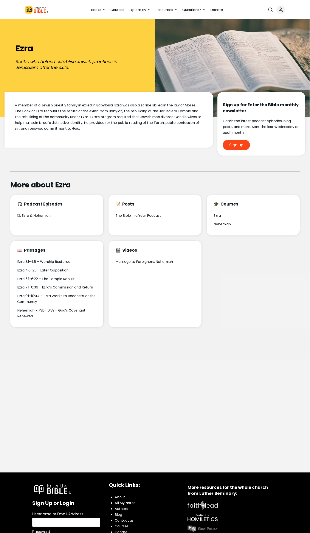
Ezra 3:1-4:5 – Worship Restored (43, 261)
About (120, 497)
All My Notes (125, 502)
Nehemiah (222, 224)
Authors (121, 508)
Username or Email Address (57, 514)
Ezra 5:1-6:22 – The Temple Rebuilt (46, 278)
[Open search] (270, 9)
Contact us (124, 520)
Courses (122, 526)
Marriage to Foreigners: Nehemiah (144, 261)
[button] (98, 10)
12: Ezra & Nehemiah (34, 215)
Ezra (217, 215)
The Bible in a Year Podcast (138, 215)
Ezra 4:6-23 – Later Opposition (42, 270)
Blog (118, 514)
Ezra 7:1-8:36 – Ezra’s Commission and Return (55, 287)
